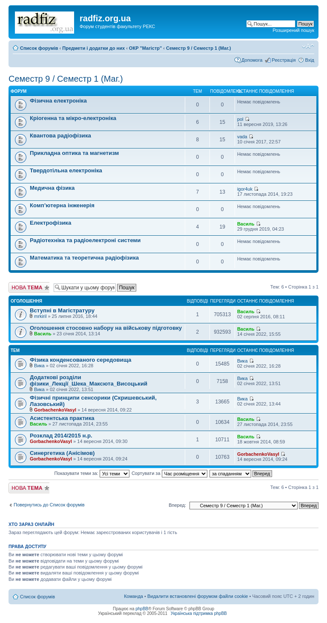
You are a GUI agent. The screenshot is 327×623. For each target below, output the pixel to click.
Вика (39, 365)
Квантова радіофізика (60, 135)
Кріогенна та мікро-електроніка (73, 118)
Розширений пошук (293, 30)
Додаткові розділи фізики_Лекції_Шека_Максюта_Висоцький (88, 380)
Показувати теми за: (91, 473)
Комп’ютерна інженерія (62, 205)
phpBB (141, 608)
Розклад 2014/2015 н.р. (61, 435)
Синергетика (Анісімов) (62, 453)
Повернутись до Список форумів (49, 504)
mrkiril (40, 316)
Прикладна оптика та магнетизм (74, 153)
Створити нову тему (29, 287)
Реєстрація (283, 60)
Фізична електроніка (58, 100)
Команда (133, 596)
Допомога (251, 60)
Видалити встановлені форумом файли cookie (197, 596)
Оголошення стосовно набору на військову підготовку (106, 328)
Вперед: (177, 505)
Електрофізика (50, 223)
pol (240, 119)
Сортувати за (169, 473)
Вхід (309, 60)
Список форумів (39, 48)
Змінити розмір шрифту (308, 46)
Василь (246, 223)
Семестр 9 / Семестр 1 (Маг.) (198, 48)
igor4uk (244, 188)
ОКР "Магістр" (145, 48)
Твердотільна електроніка (66, 170)
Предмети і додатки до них (93, 48)
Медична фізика (52, 188)
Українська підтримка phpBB (199, 613)
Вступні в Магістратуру (62, 310)
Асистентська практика (62, 418)
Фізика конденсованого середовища (80, 360)
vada (242, 136)
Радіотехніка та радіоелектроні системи (85, 240)
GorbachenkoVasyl (55, 409)
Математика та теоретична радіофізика (84, 257)
